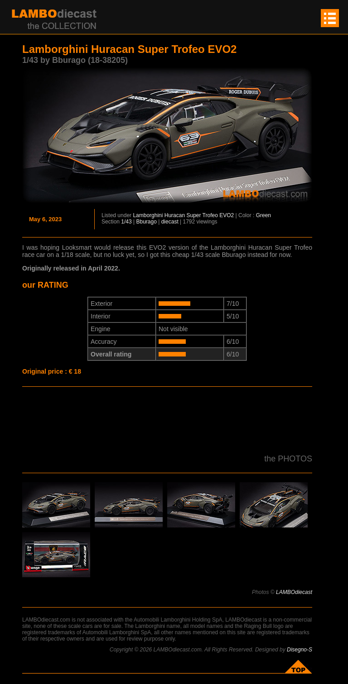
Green (263, 215)
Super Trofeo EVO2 (210, 215)
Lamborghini (148, 215)
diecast (170, 221)
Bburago (146, 221)
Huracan (174, 215)
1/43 (126, 221)
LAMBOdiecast (294, 592)
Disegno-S (299, 649)
